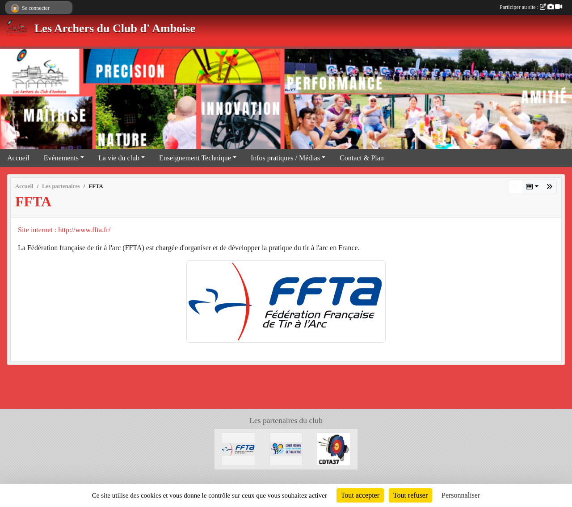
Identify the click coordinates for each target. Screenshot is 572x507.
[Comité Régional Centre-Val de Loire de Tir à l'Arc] (286, 448)
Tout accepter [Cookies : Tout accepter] (360, 495)
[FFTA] (238, 448)
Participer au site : (531, 7)
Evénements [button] (61, 158)
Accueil (18, 158)
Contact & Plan (362, 158)
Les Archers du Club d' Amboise (114, 28)
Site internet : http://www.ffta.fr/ (64, 230)
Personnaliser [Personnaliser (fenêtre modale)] (461, 495)
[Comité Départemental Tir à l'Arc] (333, 448)
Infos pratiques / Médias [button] (285, 158)
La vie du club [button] (118, 158)
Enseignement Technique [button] (195, 158)
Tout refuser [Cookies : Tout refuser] (410, 495)
